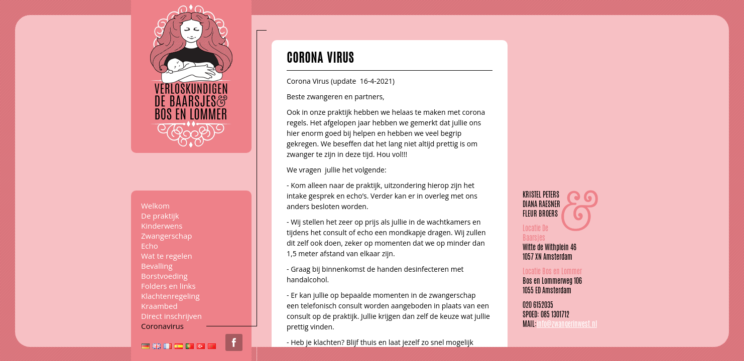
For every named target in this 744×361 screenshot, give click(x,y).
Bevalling (157, 266)
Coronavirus (162, 326)
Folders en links (168, 286)
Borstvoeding (164, 276)
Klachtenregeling (170, 296)
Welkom (155, 206)
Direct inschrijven (171, 316)
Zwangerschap (166, 236)
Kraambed (159, 306)
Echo (149, 246)
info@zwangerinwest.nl (567, 324)
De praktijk (160, 216)
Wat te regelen (166, 256)
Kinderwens (161, 226)
